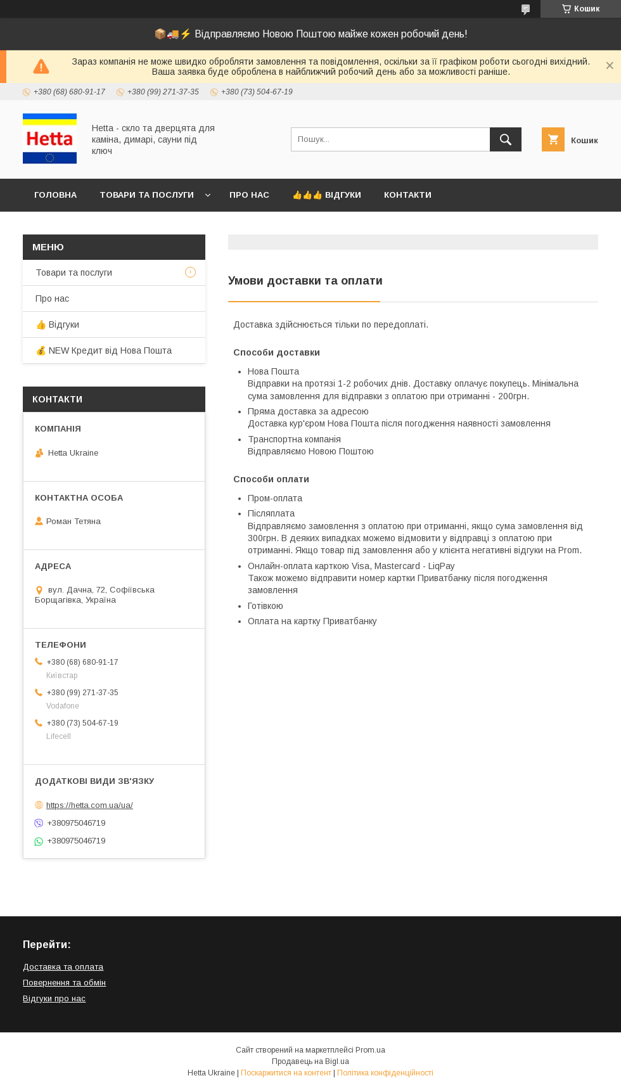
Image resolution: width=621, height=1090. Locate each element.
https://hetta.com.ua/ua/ (89, 805)
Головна (55, 195)
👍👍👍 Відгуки (326, 195)
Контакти (408, 195)
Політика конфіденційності (385, 1072)
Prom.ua (370, 1050)
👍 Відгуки (57, 324)
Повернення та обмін (64, 982)
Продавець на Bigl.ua (310, 1061)
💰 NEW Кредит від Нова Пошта (103, 350)
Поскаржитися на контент (286, 1072)
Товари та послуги (146, 195)
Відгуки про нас (54, 998)
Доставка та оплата (63, 966)
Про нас (249, 195)
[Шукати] (506, 139)
